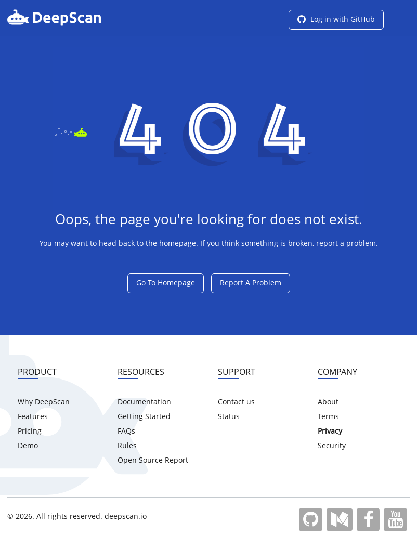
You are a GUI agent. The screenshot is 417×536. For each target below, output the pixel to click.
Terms (328, 417)
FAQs (126, 431)
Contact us (236, 402)
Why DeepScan (44, 402)
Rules (127, 446)
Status (229, 417)
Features (33, 417)
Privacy (330, 431)
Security (332, 446)
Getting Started (144, 417)
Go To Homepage (165, 283)
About (328, 402)
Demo (28, 446)
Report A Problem (250, 283)
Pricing (30, 431)
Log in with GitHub (336, 19)
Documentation (144, 402)
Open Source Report (153, 460)
